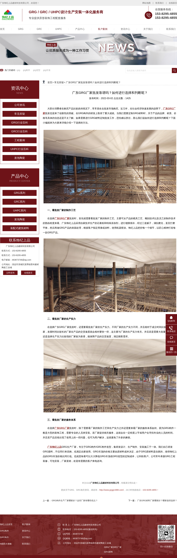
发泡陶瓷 (19, 157)
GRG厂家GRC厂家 (113, 547)
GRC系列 (19, 201)
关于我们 (26, 537)
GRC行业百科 (19, 131)
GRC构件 (4, 537)
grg (18, 70)
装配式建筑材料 (19, 228)
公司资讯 (19, 105)
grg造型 (36, 70)
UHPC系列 (19, 210)
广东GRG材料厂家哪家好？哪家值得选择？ (157, 500)
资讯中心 (26, 531)
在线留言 (173, 3)
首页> (50, 82)
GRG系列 (19, 192)
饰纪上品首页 (6, 524)
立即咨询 (10, 273)
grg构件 (26, 70)
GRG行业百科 (19, 122)
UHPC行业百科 (19, 149)
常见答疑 (19, 113)
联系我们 (159, 3)
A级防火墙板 (6, 544)
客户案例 (26, 524)
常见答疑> (59, 82)
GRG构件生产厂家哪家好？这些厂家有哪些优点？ (75, 500)
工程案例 (19, 140)
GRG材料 (108, 552)
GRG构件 (4, 531)
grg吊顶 (46, 70)
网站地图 (146, 3)
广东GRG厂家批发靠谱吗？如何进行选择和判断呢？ (93, 82)
